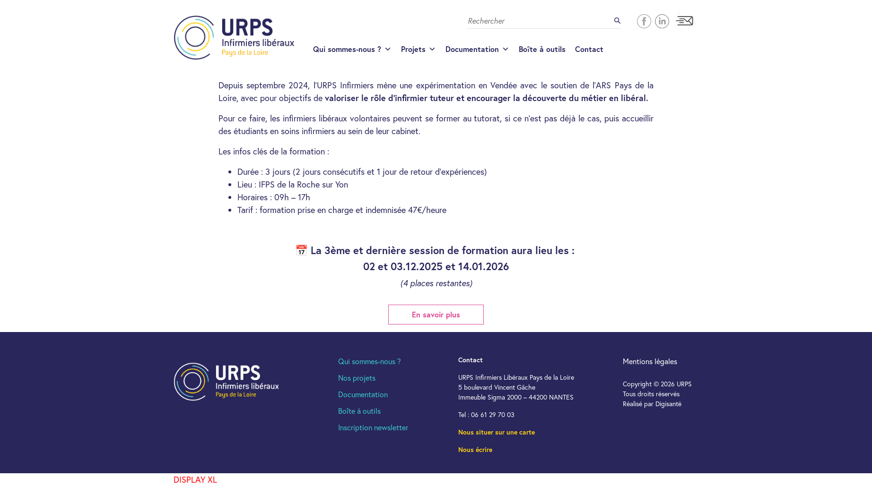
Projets (418, 49)
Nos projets (356, 378)
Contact (589, 49)
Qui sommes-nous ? (352, 49)
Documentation (477, 49)
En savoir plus (436, 314)
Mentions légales (650, 361)
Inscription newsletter (373, 427)
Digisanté (668, 403)
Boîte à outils (542, 49)
